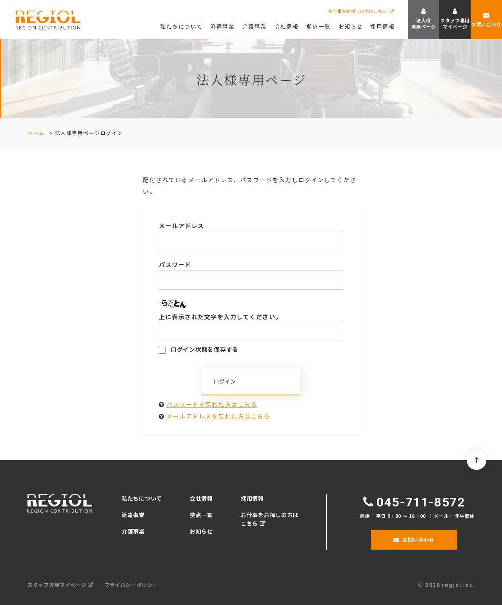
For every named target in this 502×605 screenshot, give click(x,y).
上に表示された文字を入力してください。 (220, 317)
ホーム (36, 133)
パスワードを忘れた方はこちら (211, 404)
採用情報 (252, 498)
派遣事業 (133, 515)
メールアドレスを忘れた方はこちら (218, 416)
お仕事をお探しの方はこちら (357, 11)
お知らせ (201, 531)
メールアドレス (181, 225)
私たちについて (142, 498)
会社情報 (201, 498)
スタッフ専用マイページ (56, 585)
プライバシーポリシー (131, 585)
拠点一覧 (201, 515)
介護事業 (133, 531)
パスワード (175, 264)
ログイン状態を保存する (198, 349)
